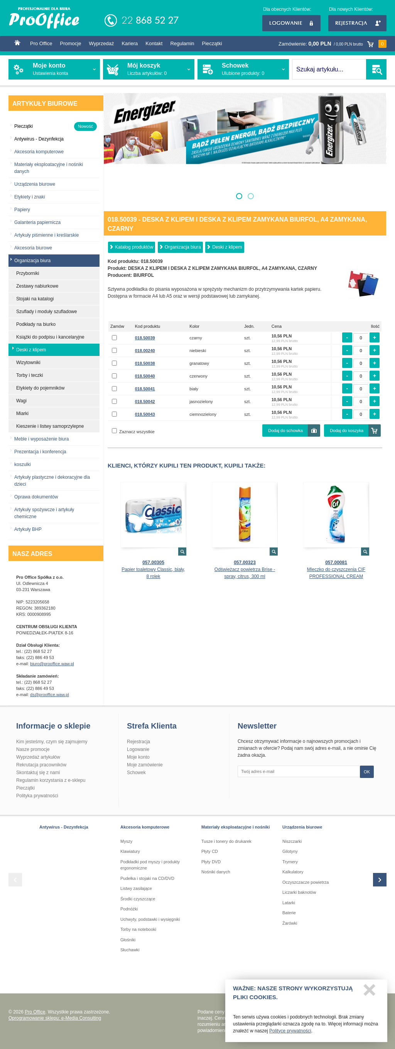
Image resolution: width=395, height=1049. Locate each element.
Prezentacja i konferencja (40, 451)
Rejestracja (357, 23)
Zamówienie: (333, 44)
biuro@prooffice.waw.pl (52, 663)
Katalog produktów (134, 247)
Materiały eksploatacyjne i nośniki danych (48, 168)
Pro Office (41, 43)
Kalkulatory (292, 871)
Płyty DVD (211, 861)
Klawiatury (130, 851)
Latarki (288, 902)
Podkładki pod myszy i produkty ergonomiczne (150, 865)
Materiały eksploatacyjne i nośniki (235, 827)
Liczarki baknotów (299, 892)
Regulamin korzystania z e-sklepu (50, 780)
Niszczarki (292, 841)
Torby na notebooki (138, 929)
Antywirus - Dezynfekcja (63, 827)
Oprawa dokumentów (36, 497)
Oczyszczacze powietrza (305, 882)
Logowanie (291, 23)
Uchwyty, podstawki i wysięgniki (150, 919)
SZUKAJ (376, 69)
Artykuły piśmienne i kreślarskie (46, 235)
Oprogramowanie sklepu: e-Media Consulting (54, 1018)
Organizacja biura (183, 247)
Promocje (70, 43)
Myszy (126, 841)
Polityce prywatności (290, 1033)
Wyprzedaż (101, 43)
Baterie (289, 912)
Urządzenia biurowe (34, 184)
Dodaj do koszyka (346, 430)
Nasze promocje (33, 749)
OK (367, 771)
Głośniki (127, 939)
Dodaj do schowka (285, 430)
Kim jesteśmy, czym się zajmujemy (51, 741)
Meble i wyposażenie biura (41, 439)
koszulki (22, 464)
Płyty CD (209, 851)
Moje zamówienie (145, 765)
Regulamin (182, 43)
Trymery (290, 861)
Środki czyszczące (137, 898)
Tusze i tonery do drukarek (226, 841)
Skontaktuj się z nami (38, 772)
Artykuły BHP (28, 529)
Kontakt (153, 43)
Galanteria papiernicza (37, 222)
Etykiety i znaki (29, 197)
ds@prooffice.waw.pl (49, 694)
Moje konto (138, 757)
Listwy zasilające (136, 888)
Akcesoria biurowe (33, 248)
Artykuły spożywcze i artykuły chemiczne (44, 513)
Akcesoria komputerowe (39, 151)
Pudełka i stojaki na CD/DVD (147, 878)
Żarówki (289, 923)
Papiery (22, 209)
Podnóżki (129, 909)
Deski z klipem (227, 247)
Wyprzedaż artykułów (38, 757)
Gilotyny (290, 851)
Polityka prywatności (37, 795)
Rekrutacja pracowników (41, 765)
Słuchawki (130, 949)
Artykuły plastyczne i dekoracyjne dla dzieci (52, 481)
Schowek (136, 772)
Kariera (130, 43)
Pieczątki (212, 43)
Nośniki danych (215, 871)
